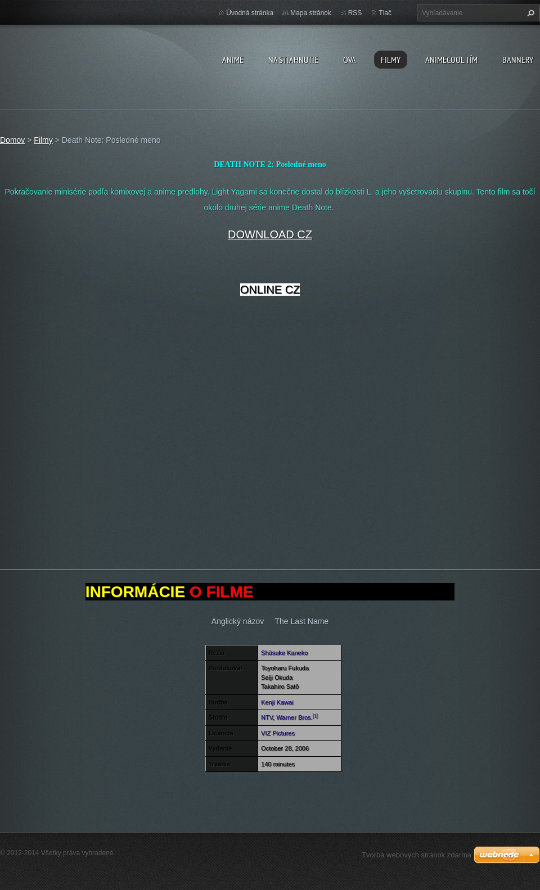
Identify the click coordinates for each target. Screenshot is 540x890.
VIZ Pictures (278, 733)
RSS (355, 13)
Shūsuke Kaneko (284, 652)
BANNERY (517, 59)
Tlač (385, 13)
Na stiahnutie (293, 59)
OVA (349, 59)
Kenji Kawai (277, 702)
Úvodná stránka (249, 13)
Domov (12, 139)
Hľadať (529, 12)
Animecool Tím (451, 59)
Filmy (390, 59)
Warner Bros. (294, 717)
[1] (315, 716)
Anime (233, 59)
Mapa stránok (310, 13)
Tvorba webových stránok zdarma (416, 855)
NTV (267, 717)
